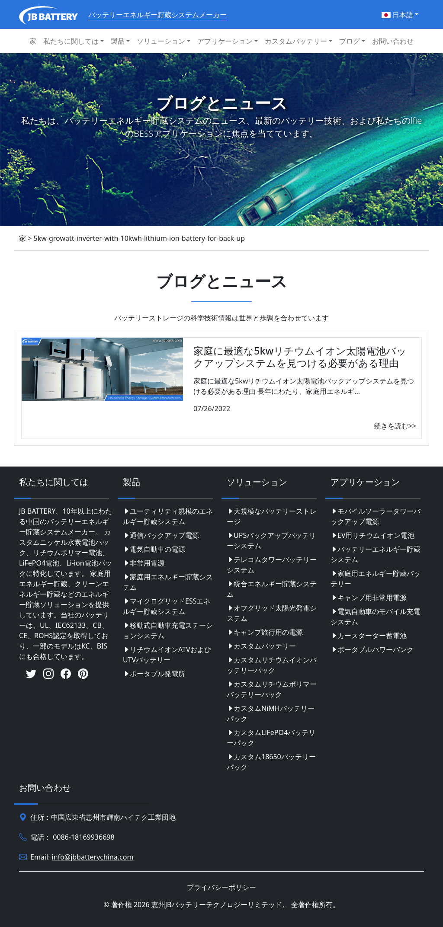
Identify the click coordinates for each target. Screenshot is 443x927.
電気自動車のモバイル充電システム (376, 617)
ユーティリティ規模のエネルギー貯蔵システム (168, 516)
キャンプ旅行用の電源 (265, 632)
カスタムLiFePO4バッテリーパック (271, 738)
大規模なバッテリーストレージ (272, 516)
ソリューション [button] (161, 41)
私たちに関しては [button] (71, 41)
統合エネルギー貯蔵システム (272, 589)
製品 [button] (118, 41)
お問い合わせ (393, 41)
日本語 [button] (397, 14)
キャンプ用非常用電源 (369, 597)
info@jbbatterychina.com (93, 857)
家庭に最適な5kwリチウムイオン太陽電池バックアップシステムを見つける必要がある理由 (300, 357)
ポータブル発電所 (154, 673)
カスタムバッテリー (261, 646)
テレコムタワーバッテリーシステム (272, 565)
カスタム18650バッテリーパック (271, 762)
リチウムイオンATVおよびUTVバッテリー (167, 655)
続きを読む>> (395, 426)
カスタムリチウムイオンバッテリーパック (272, 665)
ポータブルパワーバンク (372, 649)
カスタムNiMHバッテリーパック (271, 713)
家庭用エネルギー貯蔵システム (168, 582)
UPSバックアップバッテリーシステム (271, 540)
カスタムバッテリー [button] (296, 41)
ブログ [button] (349, 41)
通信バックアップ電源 (161, 535)
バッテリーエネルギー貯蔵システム (376, 554)
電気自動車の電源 (154, 549)
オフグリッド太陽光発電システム (272, 613)
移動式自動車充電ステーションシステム (168, 630)
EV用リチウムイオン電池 (373, 535)
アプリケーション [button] (225, 41)
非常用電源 (143, 563)
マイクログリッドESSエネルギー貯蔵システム (166, 606)
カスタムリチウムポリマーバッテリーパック (272, 689)
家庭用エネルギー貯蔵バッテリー (376, 578)
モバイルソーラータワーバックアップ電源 (376, 516)
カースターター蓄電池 (369, 635)
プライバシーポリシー (221, 887)
